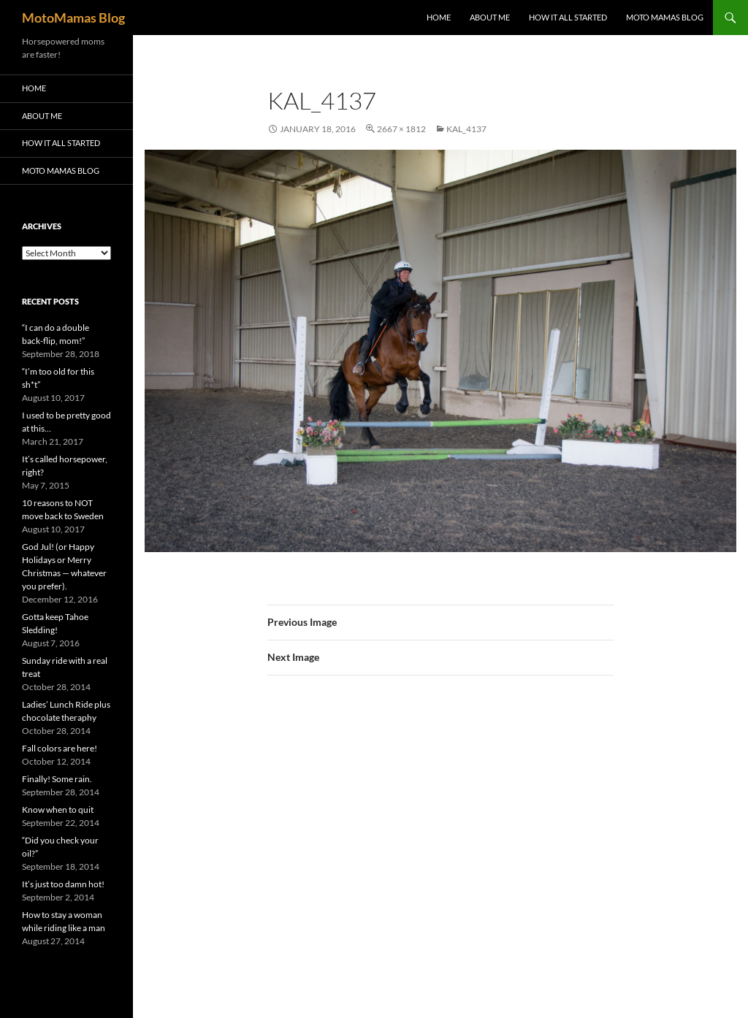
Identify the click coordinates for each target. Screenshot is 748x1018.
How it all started (568, 17)
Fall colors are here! (59, 748)
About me (490, 17)
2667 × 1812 (401, 128)
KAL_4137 (466, 128)
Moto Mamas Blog (664, 17)
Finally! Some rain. (57, 778)
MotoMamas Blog (73, 17)
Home (439, 17)
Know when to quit (58, 809)
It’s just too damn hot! (63, 884)
